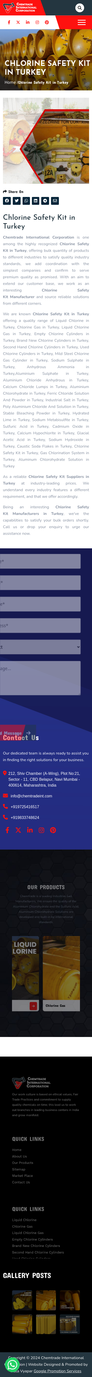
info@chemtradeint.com (27, 795)
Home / (11, 82)
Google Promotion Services (57, 1371)
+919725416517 (21, 806)
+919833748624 (21, 817)
